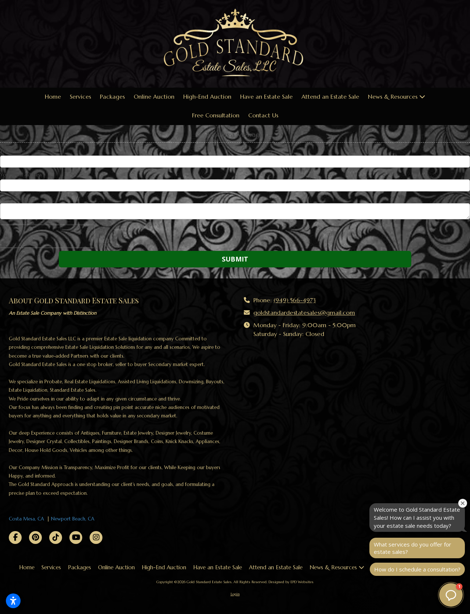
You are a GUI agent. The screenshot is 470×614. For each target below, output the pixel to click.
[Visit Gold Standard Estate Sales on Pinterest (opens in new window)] (35, 537)
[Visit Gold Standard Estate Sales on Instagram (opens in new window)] (96, 537)
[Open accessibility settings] (13, 600)
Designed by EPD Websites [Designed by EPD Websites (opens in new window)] (291, 582)
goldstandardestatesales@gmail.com (304, 313)
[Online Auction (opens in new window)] (154, 97)
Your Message (15, 199)
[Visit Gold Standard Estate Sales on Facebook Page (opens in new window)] (15, 537)
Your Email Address (21, 175)
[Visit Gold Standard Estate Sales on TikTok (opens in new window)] (55, 537)
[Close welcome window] (462, 503)
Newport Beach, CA (72, 519)
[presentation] (47, 236)
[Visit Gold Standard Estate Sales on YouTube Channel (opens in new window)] (75, 537)
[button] (451, 595)
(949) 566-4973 (295, 300)
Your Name (12, 151)
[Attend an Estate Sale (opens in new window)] (330, 97)
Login (235, 594)
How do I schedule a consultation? (417, 569)
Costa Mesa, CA (26, 519)
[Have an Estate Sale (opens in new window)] (266, 97)
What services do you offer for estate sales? (412, 548)
